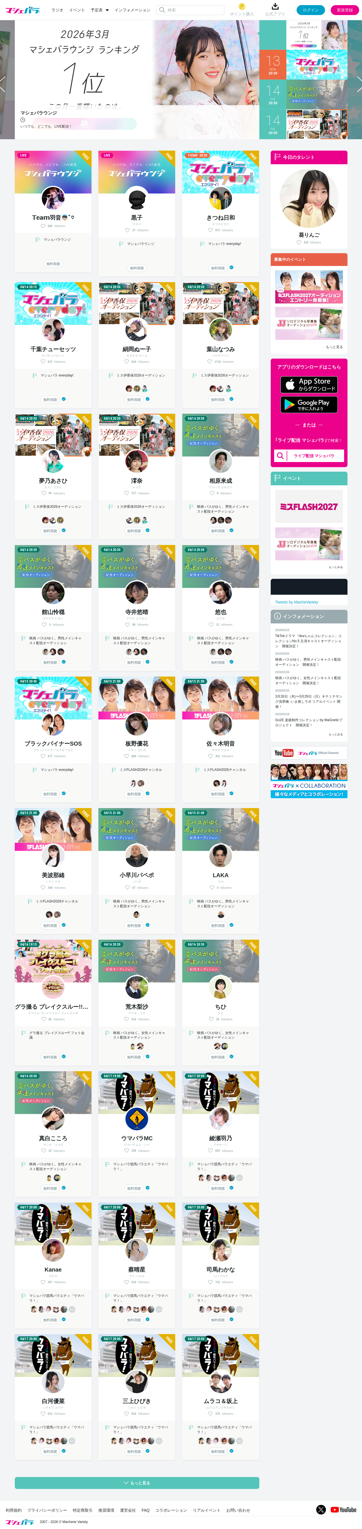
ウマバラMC (137, 1138)
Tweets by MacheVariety (296, 602)
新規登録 (345, 10)
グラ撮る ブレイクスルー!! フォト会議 (66, 1007)
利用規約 (14, 1510)
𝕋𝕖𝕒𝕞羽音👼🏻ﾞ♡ (53, 218)
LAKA (221, 875)
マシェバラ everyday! (224, 244)
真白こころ (53, 1138)
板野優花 (136, 743)
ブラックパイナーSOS (53, 743)
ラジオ (57, 10)
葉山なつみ (220, 349)
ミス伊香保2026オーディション (141, 375)
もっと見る (334, 347)
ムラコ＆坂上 (221, 1401)
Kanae (53, 1269)
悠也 (220, 612)
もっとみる (336, 567)
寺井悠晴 (136, 612)
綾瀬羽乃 (220, 1138)
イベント (77, 10)
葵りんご (309, 235)
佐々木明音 (220, 743)
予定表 (97, 10)
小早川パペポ (137, 875)
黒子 (136, 218)
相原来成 (220, 481)
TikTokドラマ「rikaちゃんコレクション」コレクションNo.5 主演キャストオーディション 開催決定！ (308, 641)
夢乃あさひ (53, 481)
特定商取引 (83, 1510)
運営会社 (128, 1510)
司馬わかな (220, 1269)
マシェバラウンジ (57, 240)
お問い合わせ (238, 1510)
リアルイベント (207, 1510)
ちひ (220, 1007)
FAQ (146, 1510)
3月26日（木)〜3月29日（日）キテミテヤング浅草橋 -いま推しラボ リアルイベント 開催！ (308, 701)
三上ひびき (137, 1401)
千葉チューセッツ (53, 349)
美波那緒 (53, 875)
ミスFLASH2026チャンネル (141, 770)
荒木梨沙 (136, 1007)
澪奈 (136, 481)
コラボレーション (171, 1510)
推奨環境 (106, 1510)
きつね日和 (220, 218)
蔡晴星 (136, 1269)
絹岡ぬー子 (137, 349)
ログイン (311, 10)
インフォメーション (132, 10)
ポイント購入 (242, 9)
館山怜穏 (53, 612)
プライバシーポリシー (47, 1510)
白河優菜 (53, 1401)
